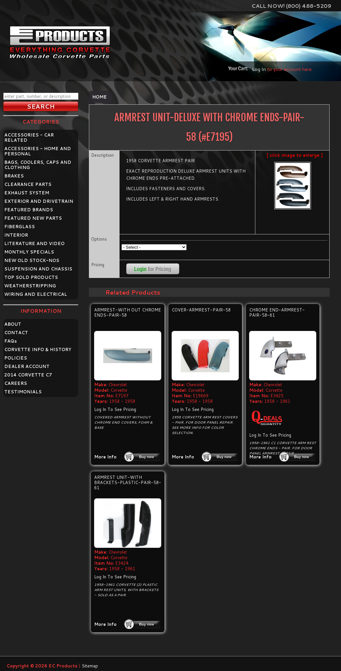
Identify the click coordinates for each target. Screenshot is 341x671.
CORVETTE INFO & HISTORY (37, 349)
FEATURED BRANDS (28, 210)
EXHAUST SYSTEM (26, 193)
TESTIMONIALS (23, 392)
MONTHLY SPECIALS (29, 252)
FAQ (10, 341)
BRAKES (14, 176)
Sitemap (90, 666)
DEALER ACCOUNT (27, 366)
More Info (105, 457)
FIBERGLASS (19, 227)
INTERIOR (16, 235)
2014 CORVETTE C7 (28, 375)
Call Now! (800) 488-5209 (291, 5)
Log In (259, 69)
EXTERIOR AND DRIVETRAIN (38, 201)
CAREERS (15, 383)
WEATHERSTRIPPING (30, 286)
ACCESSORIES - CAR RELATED (29, 137)
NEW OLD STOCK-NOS (31, 260)
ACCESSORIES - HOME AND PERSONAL (37, 151)
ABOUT (12, 324)
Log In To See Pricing (115, 409)
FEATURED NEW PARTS (33, 218)
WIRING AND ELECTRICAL (35, 294)
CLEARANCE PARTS (27, 184)
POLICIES (15, 358)
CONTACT (16, 333)
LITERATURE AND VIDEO (34, 243)
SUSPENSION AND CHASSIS (38, 269)
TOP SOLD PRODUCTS (31, 277)
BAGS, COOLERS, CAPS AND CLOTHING (37, 164)
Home (99, 97)
